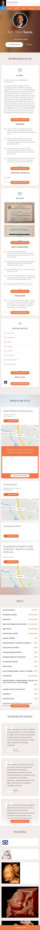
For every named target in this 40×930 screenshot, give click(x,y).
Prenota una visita (20, 927)
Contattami (29, 44)
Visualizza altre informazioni (20, 119)
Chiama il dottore (11, 421)
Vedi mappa (20, 435)
